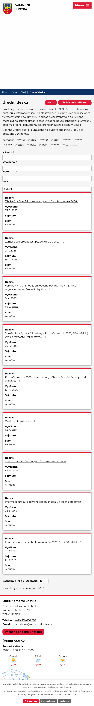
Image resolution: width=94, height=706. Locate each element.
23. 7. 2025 (11, 210)
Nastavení (64, 701)
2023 (21, 145)
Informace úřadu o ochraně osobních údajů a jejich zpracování (46, 501)
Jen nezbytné (48, 701)
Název (7, 152)
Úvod (5, 92)
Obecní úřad (19, 92)
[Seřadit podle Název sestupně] (13, 152)
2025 (44, 145)
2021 (80, 140)
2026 (56, 145)
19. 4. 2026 (11, 259)
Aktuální (10, 224)
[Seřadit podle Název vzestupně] (13, 151)
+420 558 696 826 (25, 620)
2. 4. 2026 (10, 250)
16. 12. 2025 (11, 389)
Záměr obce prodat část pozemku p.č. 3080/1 (35, 241)
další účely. (66, 687)
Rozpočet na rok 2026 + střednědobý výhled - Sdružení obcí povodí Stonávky (46, 379)
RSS (51, 102)
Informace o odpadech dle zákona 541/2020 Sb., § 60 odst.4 (43, 542)
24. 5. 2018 (11, 430)
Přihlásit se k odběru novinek (23, 631)
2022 (9, 145)
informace (71, 145)
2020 (68, 140)
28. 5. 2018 (11, 510)
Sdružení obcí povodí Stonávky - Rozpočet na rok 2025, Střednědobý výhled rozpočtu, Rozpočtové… (46, 335)
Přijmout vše (31, 701)
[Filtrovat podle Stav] (47, 189)
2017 (33, 140)
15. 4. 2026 (11, 560)
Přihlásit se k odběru (75, 102)
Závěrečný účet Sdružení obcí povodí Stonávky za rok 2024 (43, 201)
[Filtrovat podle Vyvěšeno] (47, 168)
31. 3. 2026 (11, 551)
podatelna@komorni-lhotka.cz (33, 624)
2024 (33, 145)
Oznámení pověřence (21, 421)
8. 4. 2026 (10, 298)
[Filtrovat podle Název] (47, 157)
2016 (22, 140)
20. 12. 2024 (12, 345)
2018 (45, 140)
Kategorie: (8, 140)
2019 (56, 140)
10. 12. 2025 (11, 470)
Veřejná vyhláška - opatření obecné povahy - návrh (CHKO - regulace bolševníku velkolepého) (41, 287)
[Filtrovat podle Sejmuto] (47, 178)
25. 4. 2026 (11, 307)
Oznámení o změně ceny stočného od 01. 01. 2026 (38, 461)
